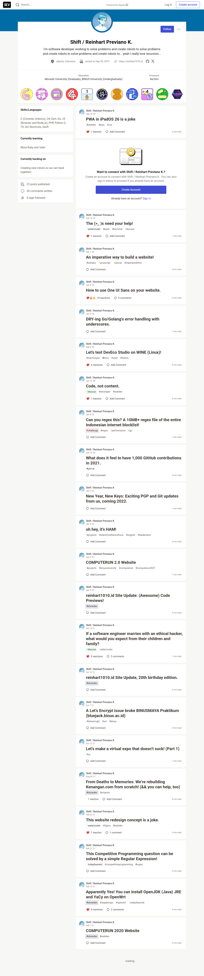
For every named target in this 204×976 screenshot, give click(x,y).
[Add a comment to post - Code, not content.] (94, 399)
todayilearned (94, 864)
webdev (91, 125)
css (109, 125)
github (90, 469)
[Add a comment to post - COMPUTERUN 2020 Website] (96, 943)
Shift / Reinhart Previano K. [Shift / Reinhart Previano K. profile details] (100, 110)
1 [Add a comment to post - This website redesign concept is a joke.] (113, 833)
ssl (104, 721)
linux (105, 358)
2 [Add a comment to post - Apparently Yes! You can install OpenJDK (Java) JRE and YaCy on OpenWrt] (115, 909)
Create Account (131, 189)
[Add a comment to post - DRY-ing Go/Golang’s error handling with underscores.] (96, 331)
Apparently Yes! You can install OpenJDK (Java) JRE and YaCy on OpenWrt (133, 894)
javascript (104, 263)
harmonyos (93, 358)
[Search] (17, 5)
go (130, 430)
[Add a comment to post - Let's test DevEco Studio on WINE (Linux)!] (94, 365)
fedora (124, 358)
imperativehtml (133, 263)
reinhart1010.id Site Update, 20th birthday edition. (132, 677)
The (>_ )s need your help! (109, 223)
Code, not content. (102, 386)
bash (106, 229)
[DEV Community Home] (7, 4)
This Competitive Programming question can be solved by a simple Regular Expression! (129, 856)
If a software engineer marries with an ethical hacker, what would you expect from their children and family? (134, 638)
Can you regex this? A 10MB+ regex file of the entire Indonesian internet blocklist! (133, 422)
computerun (126, 568)
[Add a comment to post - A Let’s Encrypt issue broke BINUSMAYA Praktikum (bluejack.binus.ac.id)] (96, 728)
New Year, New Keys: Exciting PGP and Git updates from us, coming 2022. (132, 499)
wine (114, 358)
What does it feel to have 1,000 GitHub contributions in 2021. (133, 460)
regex (104, 430)
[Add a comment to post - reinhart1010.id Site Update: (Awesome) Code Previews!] (96, 613)
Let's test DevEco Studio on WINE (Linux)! (123, 352)
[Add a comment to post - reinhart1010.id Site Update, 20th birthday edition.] (96, 689)
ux (88, 754)
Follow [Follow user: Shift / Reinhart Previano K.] (167, 29)
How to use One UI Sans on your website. (123, 290)
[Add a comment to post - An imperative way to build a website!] (96, 269)
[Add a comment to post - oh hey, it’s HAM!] (96, 541)
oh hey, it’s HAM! (101, 529)
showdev (91, 606)
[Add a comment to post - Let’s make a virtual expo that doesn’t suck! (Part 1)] (96, 761)
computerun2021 (145, 568)
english (130, 535)
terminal (117, 229)
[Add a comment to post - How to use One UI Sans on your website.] (98, 298)
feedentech (144, 535)
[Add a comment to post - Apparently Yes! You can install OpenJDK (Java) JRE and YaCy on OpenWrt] (94, 909)
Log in (168, 4)
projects (91, 535)
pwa (102, 125)
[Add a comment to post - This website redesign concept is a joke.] (94, 832)
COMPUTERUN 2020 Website (112, 930)
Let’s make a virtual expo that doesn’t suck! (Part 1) (132, 748)
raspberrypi (106, 902)
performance (118, 430)
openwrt (121, 902)
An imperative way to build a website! (120, 257)
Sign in (147, 198)
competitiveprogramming (119, 864)
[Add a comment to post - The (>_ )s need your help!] (94, 236)
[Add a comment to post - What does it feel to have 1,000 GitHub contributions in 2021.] (96, 475)
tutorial (117, 263)
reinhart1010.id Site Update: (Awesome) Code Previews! (128, 598)
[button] (27, 94)
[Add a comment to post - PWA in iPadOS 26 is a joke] (94, 132)
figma (107, 825)
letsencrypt (93, 721)
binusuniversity (107, 568)
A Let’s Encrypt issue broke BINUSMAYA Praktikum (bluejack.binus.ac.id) (132, 713)
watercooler (93, 229)
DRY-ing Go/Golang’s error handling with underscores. (122, 322)
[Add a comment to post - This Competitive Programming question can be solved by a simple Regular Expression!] (96, 871)
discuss (129, 229)
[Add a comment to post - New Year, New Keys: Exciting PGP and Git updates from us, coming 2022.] (96, 508)
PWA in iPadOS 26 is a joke (110, 119)
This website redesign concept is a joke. (122, 820)
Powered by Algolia (117, 5)
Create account (188, 4)
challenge (92, 430)
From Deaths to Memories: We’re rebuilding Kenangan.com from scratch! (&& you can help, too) (133, 784)
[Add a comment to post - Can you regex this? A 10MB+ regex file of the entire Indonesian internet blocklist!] (96, 437)
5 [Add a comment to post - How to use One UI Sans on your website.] (122, 298)
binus (113, 721)
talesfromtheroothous (111, 535)
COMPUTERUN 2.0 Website (111, 562)
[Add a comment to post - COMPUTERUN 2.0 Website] (96, 574)
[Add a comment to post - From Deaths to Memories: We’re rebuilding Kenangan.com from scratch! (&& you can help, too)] (92, 799)
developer (104, 392)
